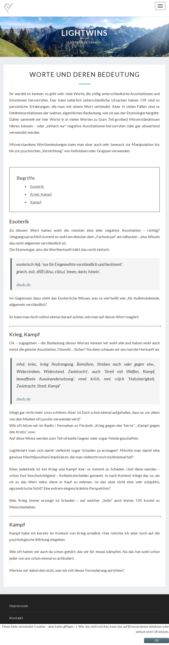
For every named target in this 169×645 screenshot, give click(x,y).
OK (156, 640)
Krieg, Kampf (41, 194)
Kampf (35, 202)
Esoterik (37, 186)
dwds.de (23, 284)
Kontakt (16, 618)
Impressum (18, 606)
